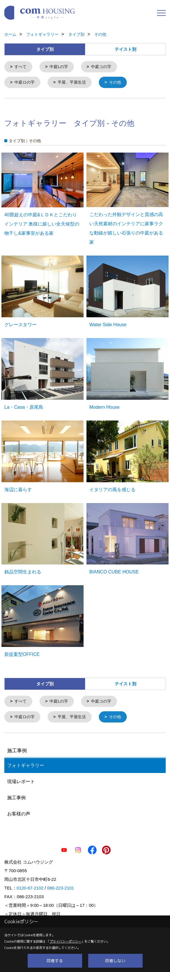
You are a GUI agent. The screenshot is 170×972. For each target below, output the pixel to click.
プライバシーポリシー (65, 941)
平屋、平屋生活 (72, 82)
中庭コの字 (101, 66)
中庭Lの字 (59, 66)
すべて (20, 66)
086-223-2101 (60, 886)
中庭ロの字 (24, 82)
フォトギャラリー (25, 764)
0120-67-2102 (30, 886)
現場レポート (21, 780)
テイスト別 (125, 49)
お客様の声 (18, 812)
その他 (115, 82)
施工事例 (16, 796)
